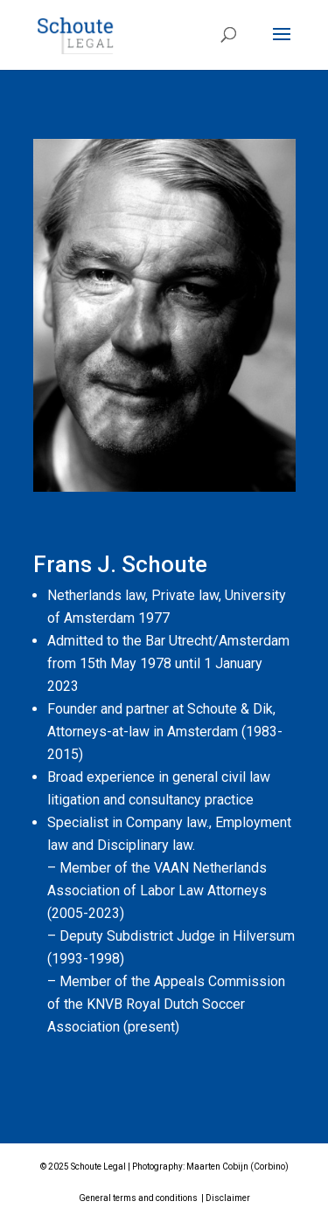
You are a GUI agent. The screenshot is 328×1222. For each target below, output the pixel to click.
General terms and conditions (138, 1198)
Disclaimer (228, 1198)
